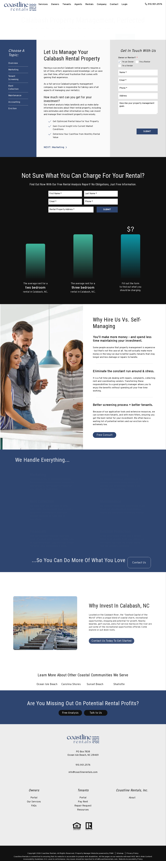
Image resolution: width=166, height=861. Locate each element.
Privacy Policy (132, 853)
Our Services (34, 801)
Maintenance (14, 95)
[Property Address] (73, 34)
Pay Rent (83, 801)
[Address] (138, 96)
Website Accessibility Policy (131, 859)
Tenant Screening (13, 78)
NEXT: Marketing (56, 147)
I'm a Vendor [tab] (127, 66)
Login (124, 4)
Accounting (14, 102)
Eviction (12, 108)
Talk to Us (96, 713)
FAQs (34, 805)
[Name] (138, 73)
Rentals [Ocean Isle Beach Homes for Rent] (89, 4)
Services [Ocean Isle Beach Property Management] (43, 4)
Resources (83, 809)
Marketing (13, 69)
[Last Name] (101, 194)
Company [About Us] (102, 4)
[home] (20, 4)
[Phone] (138, 88)
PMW (111, 853)
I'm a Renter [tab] (144, 62)
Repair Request (83, 805)
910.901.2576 (155, 4)
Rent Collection (13, 88)
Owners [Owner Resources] (55, 4)
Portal (33, 797)
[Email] (138, 80)
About (132, 797)
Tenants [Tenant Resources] (67, 4)
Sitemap (120, 853)
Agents (78, 4)
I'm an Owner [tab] (128, 62)
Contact (114, 4)
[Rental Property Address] (71, 210)
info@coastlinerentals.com (83, 772)
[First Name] (65, 194)
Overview (13, 63)
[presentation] (138, 121)
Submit (125, 34)
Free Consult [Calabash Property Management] (104, 435)
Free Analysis (70, 713)
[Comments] (138, 107)
